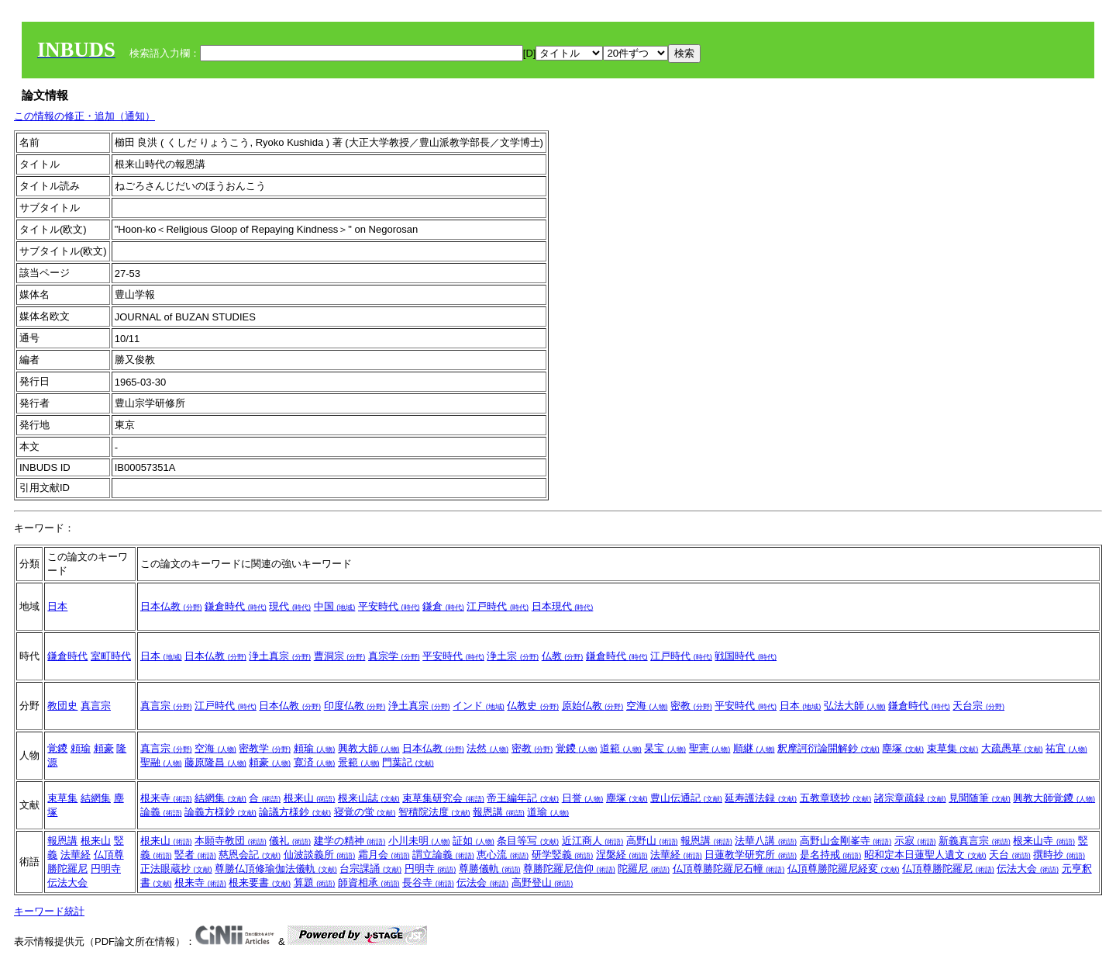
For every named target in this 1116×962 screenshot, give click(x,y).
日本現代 (563, 606)
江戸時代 (498, 606)
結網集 (96, 798)
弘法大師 (855, 705)
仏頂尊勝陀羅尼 (948, 868)
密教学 (265, 748)
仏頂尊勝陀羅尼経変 (843, 868)
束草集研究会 (443, 798)
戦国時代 (746, 656)
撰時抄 (1059, 854)
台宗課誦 (370, 868)
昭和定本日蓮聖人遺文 (925, 854)
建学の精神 (350, 840)
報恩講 (499, 812)
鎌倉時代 (236, 606)
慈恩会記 (250, 854)
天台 (1010, 854)
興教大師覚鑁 (1054, 798)
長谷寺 (428, 882)
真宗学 (394, 656)
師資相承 (369, 882)
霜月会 (384, 854)
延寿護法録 (761, 798)
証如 (473, 840)
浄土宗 (513, 656)
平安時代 (389, 606)
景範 (359, 762)
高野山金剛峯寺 (846, 840)
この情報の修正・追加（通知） (84, 116)
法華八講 (766, 840)
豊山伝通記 (686, 798)
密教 (691, 705)
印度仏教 (355, 705)
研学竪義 (563, 854)
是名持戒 (831, 854)
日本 (57, 606)
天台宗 (978, 705)
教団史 (62, 705)
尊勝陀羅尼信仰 (569, 868)
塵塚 (903, 748)
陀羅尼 (644, 868)
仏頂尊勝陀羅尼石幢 (729, 868)
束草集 (953, 748)
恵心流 (503, 854)
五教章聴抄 (836, 798)
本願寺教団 (231, 840)
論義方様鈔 (220, 812)
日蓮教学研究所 (750, 854)
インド (479, 705)
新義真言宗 (975, 840)
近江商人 (593, 840)
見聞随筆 (980, 798)
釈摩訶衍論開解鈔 (828, 748)
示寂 (915, 840)
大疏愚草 (1012, 748)
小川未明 (419, 840)
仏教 (563, 656)
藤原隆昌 (215, 762)
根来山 (310, 798)
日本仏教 (171, 606)
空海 (647, 705)
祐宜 (1066, 748)
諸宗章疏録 (910, 798)
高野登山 (543, 882)
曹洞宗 (340, 656)
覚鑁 (57, 748)
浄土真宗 (280, 656)
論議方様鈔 (295, 812)
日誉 (583, 798)
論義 (161, 812)
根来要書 (260, 882)
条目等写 (528, 840)
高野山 (652, 840)
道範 (621, 748)
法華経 (75, 854)
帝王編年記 (523, 798)
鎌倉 (443, 606)
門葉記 (408, 762)
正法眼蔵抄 (176, 868)
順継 (754, 748)
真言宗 (96, 705)
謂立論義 (443, 854)
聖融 (161, 762)
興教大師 (369, 748)
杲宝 (665, 748)
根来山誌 (369, 798)
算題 (315, 882)
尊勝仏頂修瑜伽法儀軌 (276, 868)
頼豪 (104, 748)
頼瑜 (81, 748)
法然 (487, 748)
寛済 (315, 762)
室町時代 (111, 656)
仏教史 (533, 705)
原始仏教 (593, 705)
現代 (290, 606)
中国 (335, 606)
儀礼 (290, 840)
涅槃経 (622, 854)
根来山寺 (1044, 840)
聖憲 (710, 748)
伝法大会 (67, 882)
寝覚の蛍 (365, 812)
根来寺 (166, 798)
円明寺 (106, 868)
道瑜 (548, 812)
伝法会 (482, 882)
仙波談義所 (320, 854)
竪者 (195, 854)
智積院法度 (434, 812)
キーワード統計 (49, 911)
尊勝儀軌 (490, 868)
